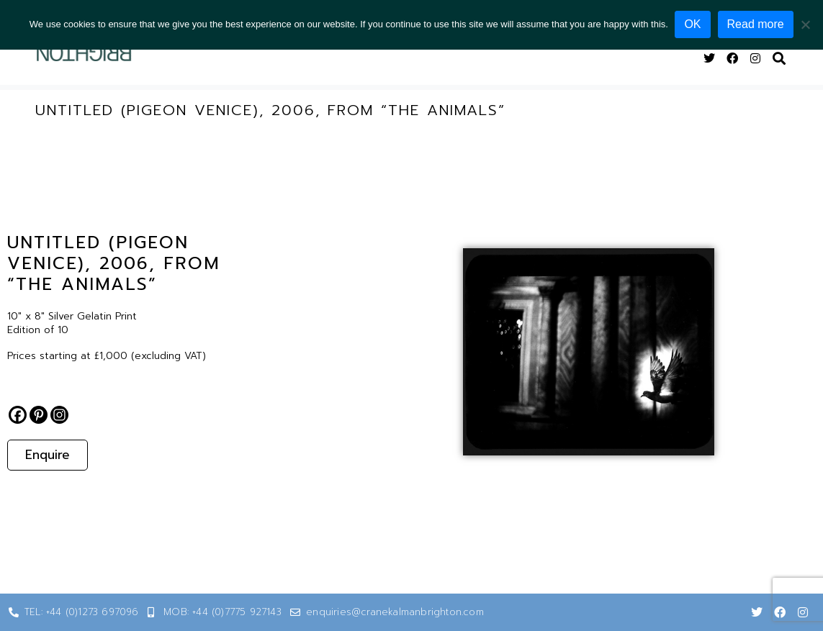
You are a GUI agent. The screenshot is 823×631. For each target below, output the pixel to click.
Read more (755, 24)
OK (693, 24)
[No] (805, 24)
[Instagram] (59, 415)
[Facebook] (18, 415)
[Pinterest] (39, 415)
